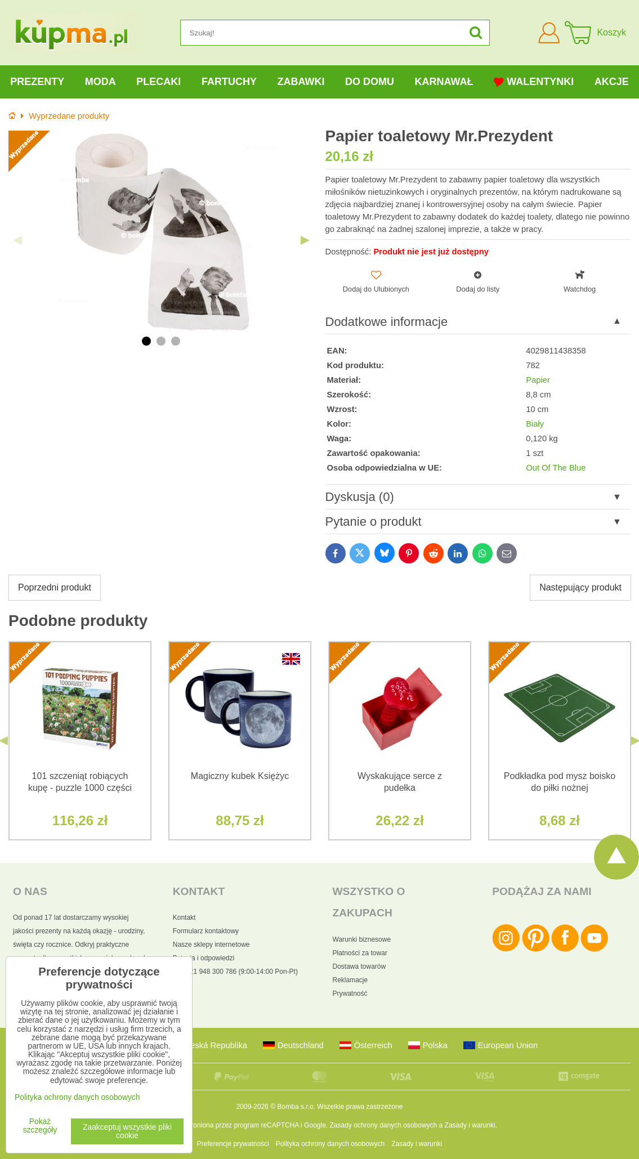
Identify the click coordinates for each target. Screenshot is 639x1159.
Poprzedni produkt (54, 587)
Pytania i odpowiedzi (203, 958)
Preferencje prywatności (233, 1144)
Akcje (612, 81)
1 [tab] (146, 341)
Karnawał (443, 81)
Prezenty (37, 81)
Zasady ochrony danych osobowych (383, 1125)
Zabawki (300, 81)
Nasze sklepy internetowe (211, 944)
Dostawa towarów (359, 966)
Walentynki (534, 81)
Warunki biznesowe (362, 939)
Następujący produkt (580, 587)
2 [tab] (161, 341)
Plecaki (158, 81)
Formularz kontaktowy (206, 931)
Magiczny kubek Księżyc (240, 776)
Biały (535, 423)
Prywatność (350, 993)
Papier (538, 379)
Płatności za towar (360, 953)
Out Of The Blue (556, 467)
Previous (17, 240)
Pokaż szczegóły (40, 1125)
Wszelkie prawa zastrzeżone (360, 1107)
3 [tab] (175, 341)
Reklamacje (350, 980)
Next (305, 240)
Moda (100, 81)
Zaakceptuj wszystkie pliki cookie (127, 1131)
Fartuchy (229, 81)
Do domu (369, 81)
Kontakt (184, 917)
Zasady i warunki (470, 1125)
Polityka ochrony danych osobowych (330, 1144)
